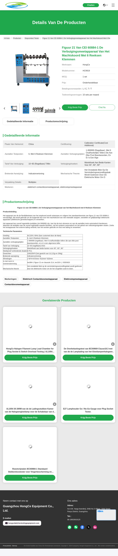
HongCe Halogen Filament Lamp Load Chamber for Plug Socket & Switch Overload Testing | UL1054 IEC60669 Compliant (30, 350)
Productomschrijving (57, 121)
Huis (7, 38)
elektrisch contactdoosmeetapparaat (40, 279)
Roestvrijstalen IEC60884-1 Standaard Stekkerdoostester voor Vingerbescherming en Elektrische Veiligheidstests (30, 470)
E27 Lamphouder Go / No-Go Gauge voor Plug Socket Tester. (88, 410)
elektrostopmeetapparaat (76, 279)
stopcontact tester (32, 38)
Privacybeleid (7, 545)
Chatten (90, 5)
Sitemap (14, 545)
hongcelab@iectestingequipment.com (22, 523)
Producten (17, 38)
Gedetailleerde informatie (20, 121)
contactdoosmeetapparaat (17, 284)
